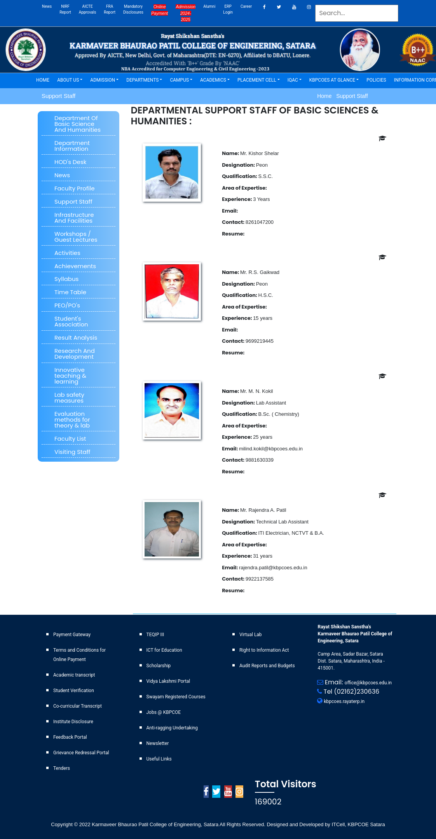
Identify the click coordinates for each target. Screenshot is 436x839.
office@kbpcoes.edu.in (368, 683)
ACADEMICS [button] (213, 80)
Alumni (209, 6)
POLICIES (378, 79)
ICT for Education (164, 650)
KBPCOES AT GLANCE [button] (332, 80)
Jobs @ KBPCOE (163, 712)
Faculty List (70, 438)
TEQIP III (155, 634)
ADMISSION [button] (102, 80)
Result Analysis (75, 337)
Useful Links (159, 759)
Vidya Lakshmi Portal (168, 681)
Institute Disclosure (73, 721)
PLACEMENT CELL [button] (256, 80)
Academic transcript (74, 675)
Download (259, 233)
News (47, 6)
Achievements (75, 266)
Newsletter (157, 743)
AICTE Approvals (87, 9)
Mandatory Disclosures (133, 9)
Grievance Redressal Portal (81, 752)
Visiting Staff (72, 452)
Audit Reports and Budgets (267, 665)
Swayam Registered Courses (176, 696)
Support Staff (73, 201)
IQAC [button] (293, 80)
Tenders (61, 768)
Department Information (72, 146)
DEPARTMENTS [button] (142, 80)
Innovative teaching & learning (70, 375)
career (246, 6)
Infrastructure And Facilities (74, 218)
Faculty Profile (74, 188)
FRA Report (109, 9)
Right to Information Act (264, 650)
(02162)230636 (357, 691)
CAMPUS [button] (179, 80)
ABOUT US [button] (68, 80)
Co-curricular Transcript (77, 706)
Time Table (70, 292)
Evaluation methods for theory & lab (72, 419)
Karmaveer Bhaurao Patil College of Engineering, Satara (155, 824)
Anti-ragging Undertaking (172, 728)
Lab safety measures (69, 398)
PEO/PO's (67, 305)
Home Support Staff (342, 96)
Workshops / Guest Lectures (76, 237)
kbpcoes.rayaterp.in (344, 701)
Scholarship (158, 665)
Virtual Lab (250, 634)
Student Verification (73, 690)
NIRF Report (65, 9)
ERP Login (228, 9)
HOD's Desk (70, 162)
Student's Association (71, 321)
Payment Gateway (72, 634)
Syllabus (66, 279)
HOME (44, 79)
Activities (67, 253)
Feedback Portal (70, 737)
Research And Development (74, 354)
